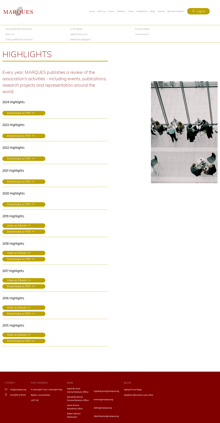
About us (101, 11)
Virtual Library (142, 34)
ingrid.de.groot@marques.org (106, 391)
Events (111, 11)
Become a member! (175, 11)
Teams (131, 11)
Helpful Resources (79, 34)
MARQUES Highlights (80, 40)
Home (92, 11)
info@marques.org (18, 389)
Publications (142, 11)
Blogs (152, 11)
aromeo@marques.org (103, 399)
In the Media (76, 29)
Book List (10, 34)
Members (121, 11)
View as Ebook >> (19, 225)
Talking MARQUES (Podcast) (19, 40)
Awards (161, 11)
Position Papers (142, 29)
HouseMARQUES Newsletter (19, 29)
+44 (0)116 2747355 (18, 395)
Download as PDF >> (21, 113)
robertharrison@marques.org (106, 416)
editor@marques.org (103, 408)
